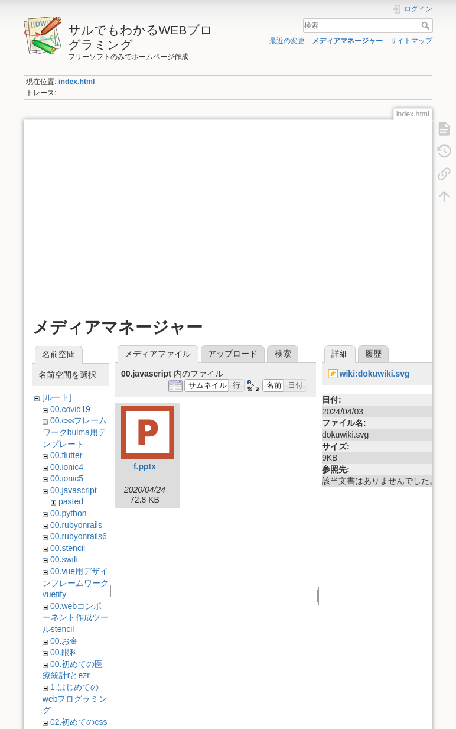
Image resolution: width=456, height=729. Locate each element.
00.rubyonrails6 (78, 536)
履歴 (373, 353)
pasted (70, 501)
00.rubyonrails (76, 525)
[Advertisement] (228, 211)
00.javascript (73, 490)
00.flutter (66, 455)
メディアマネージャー (347, 41)
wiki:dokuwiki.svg (375, 373)
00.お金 (64, 641)
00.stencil (67, 548)
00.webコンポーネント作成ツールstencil (76, 617)
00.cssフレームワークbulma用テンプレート (75, 432)
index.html (76, 81)
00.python (68, 513)
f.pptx (144, 466)
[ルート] (56, 397)
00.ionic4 (66, 467)
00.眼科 (64, 652)
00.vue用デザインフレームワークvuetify (76, 582)
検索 (426, 25)
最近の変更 (287, 41)
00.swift (64, 559)
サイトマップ (411, 41)
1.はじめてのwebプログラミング (75, 698)
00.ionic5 (66, 478)
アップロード (233, 353)
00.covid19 (70, 409)
